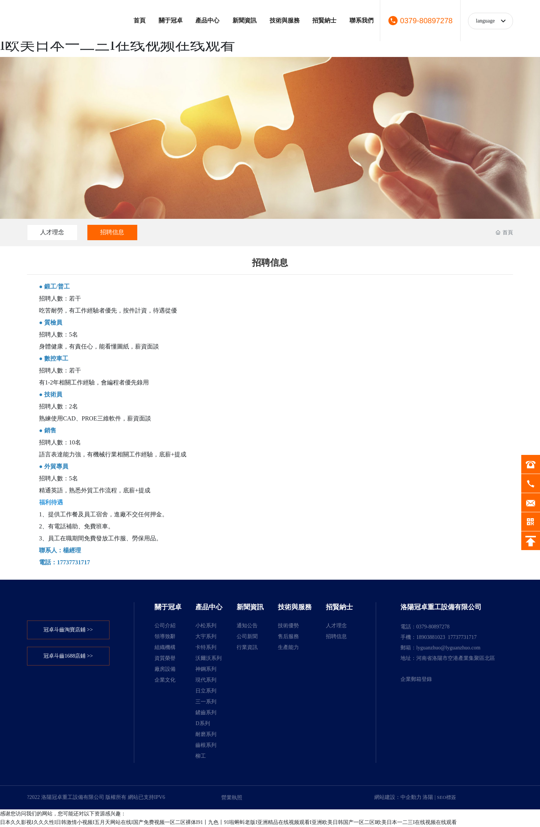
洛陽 (428, 797)
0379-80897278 (426, 20)
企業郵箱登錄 (416, 679)
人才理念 (52, 232)
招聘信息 (113, 232)
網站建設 (384, 797)
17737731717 (462, 637)
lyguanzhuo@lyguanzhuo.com (448, 648)
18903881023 (430, 637)
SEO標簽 (446, 797)
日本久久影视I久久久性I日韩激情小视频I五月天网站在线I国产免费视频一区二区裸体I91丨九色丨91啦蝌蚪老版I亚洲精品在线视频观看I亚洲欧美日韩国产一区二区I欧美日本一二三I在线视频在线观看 (228, 822)
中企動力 (411, 797)
